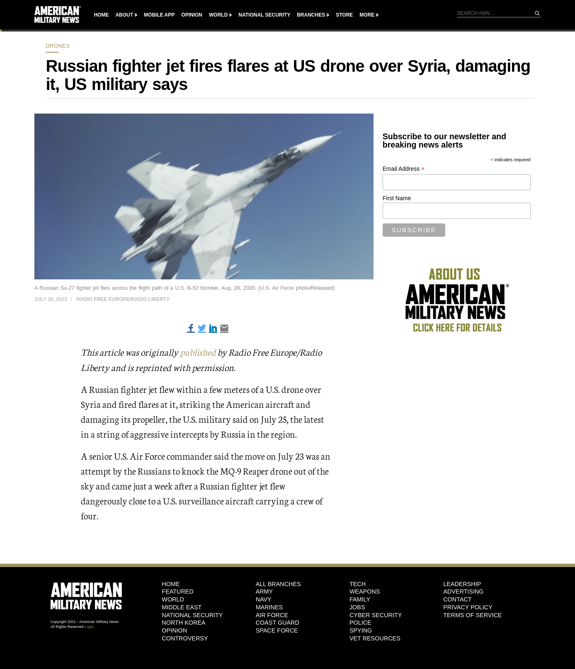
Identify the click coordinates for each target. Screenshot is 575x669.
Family (359, 599)
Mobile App (159, 15)
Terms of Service (472, 614)
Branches (311, 15)
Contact (457, 599)
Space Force (277, 630)
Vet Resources (374, 638)
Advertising (463, 591)
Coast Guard (277, 622)
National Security (264, 15)
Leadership (462, 583)
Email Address (404, 169)
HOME (171, 583)
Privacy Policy (468, 607)
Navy (264, 599)
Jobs (357, 607)
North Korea (183, 622)
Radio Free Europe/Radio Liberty (123, 299)
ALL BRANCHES (278, 583)
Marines (269, 607)
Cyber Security (375, 614)
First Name (397, 198)
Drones (58, 46)
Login (89, 626)
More (366, 15)
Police (360, 622)
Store (344, 15)
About (124, 15)
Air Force (272, 614)
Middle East (181, 607)
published (199, 351)
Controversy (185, 638)
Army (264, 591)
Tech (357, 583)
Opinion (191, 15)
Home (101, 15)
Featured (178, 591)
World (218, 15)
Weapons (364, 591)
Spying (360, 630)
